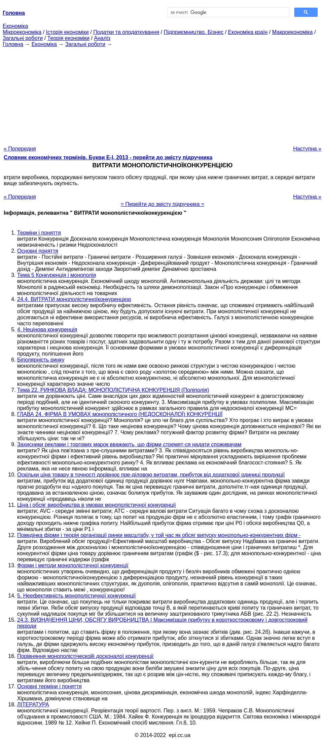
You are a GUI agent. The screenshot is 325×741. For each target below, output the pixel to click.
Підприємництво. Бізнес (194, 32)
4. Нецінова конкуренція (47, 329)
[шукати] (228, 12)
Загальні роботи (23, 38)
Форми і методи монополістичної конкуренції (73, 565)
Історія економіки (67, 32)
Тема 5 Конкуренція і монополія (56, 275)
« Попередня (20, 149)
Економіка (15, 26)
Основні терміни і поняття (49, 686)
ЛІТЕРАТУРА (33, 704)
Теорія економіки (68, 38)
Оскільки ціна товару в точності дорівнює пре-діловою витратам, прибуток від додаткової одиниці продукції (151, 475)
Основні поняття (37, 251)
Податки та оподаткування (126, 32)
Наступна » (307, 149)
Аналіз (102, 38)
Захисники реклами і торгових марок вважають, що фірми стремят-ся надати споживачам (129, 444)
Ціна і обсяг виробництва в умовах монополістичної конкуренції (96, 505)
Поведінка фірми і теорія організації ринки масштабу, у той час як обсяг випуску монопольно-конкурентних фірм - (159, 535)
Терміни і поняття (39, 233)
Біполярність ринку (41, 360)
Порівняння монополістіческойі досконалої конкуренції (85, 656)
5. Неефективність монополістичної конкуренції (76, 596)
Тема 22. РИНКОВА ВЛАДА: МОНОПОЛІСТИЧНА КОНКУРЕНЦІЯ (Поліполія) (113, 390)
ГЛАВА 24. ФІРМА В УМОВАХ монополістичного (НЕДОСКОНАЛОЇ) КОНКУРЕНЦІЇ (119, 414)
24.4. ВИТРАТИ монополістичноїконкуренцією (74, 299)
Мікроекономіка (22, 32)
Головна (13, 44)
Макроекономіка (292, 32)
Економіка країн (248, 32)
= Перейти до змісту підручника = (163, 204)
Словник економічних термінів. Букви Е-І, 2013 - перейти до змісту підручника (108, 157)
